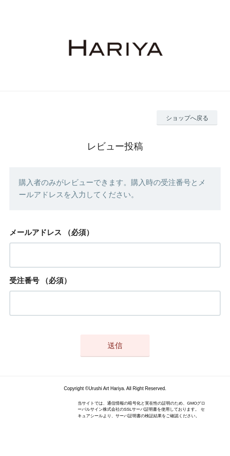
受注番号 (24, 281)
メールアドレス (35, 232)
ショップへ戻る (187, 117)
